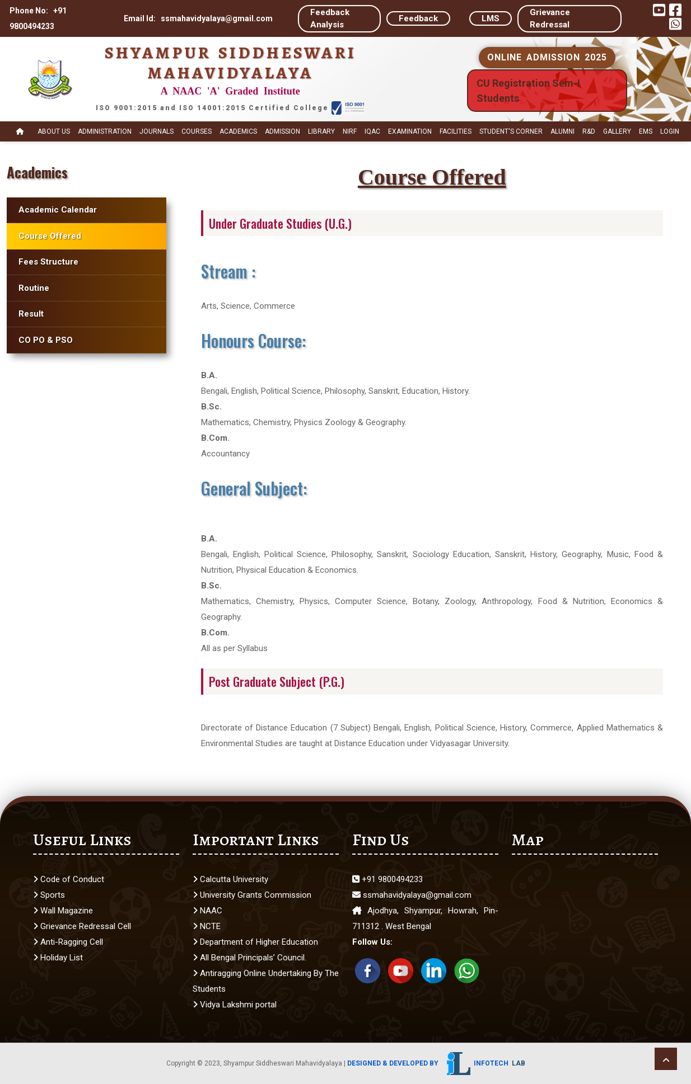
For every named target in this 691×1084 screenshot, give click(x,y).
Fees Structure (48, 262)
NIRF (350, 131)
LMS (490, 18)
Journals (156, 131)
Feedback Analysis (329, 18)
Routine (33, 288)
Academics (238, 131)
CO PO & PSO (45, 340)
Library (321, 131)
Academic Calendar (57, 210)
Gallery (617, 131)
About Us (54, 131)
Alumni (562, 131)
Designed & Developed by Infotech (436, 1063)
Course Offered (49, 236)
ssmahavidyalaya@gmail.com (411, 895)
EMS (645, 131)
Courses (196, 131)
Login (669, 131)
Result (31, 314)
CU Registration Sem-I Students (528, 90)
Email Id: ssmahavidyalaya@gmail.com (198, 18)
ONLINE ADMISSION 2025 (547, 57)
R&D (588, 131)
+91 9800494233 (387, 879)
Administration (105, 131)
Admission (282, 131)
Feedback (418, 18)
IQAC (372, 131)
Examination (410, 131)
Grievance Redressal (550, 18)
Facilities (455, 131)
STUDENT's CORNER (511, 131)
